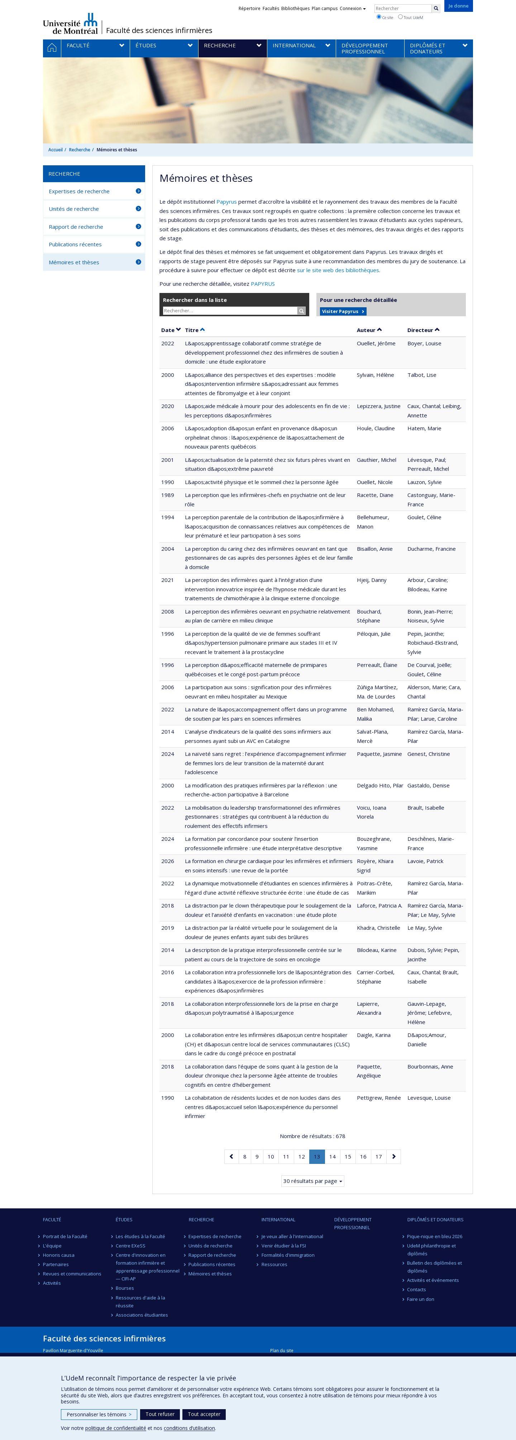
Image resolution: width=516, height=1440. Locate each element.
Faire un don (421, 1299)
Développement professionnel (353, 1223)
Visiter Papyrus (340, 311)
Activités (52, 1283)
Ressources (274, 1264)
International (278, 1219)
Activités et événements (433, 1280)
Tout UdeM (410, 17)
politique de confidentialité (115, 1428)
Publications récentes (75, 244)
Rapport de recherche (76, 226)
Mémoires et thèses (74, 262)
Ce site (385, 17)
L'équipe (52, 1245)
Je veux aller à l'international (292, 1236)
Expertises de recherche (79, 191)
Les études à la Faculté (140, 1236)
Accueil (55, 150)
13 (319, 1158)
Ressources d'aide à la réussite (140, 1301)
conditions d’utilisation (189, 1428)
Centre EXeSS (130, 1245)
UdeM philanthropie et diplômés (431, 1249)
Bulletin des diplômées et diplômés (434, 1267)
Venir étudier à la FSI (284, 1245)
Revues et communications (72, 1273)
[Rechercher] (436, 8)
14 (334, 1156)
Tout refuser (160, 1414)
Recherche (79, 150)
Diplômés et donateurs (435, 1219)
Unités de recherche (74, 208)
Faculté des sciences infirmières (159, 30)
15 (350, 1156)
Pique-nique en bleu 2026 (435, 1236)
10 (273, 1156)
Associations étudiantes (142, 1315)
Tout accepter (204, 1414)
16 (365, 1156)
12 (304, 1156)
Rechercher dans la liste (195, 299)
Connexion (353, 8)
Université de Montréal (70, 23)
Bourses (125, 1288)
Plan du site (281, 1350)
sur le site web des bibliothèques (338, 270)
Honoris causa (59, 1255)
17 (381, 1156)
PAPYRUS (263, 283)
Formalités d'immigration (288, 1255)
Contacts (416, 1289)
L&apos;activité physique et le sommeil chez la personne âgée (262, 481)
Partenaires (56, 1264)
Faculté (52, 1219)
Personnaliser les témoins (99, 1414)
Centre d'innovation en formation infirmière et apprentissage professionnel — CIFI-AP (148, 1267)
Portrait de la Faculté (65, 1236)
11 (288, 1156)
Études (124, 1219)
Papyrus (226, 201)
